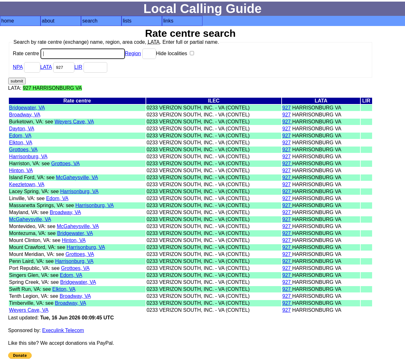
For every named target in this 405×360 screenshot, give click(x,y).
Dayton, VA (21, 128)
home (7, 20)
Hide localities (175, 53)
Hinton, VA (21, 170)
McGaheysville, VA (77, 177)
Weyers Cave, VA (74, 121)
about (48, 20)
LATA (46, 67)
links (168, 20)
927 (286, 107)
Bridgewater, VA (27, 107)
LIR (78, 67)
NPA (18, 67)
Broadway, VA (24, 114)
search (89, 20)
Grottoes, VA (23, 149)
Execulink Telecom (63, 330)
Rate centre (69, 53)
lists (127, 20)
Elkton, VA (20, 142)
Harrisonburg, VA (28, 156)
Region (133, 53)
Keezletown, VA (26, 184)
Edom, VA (20, 135)
